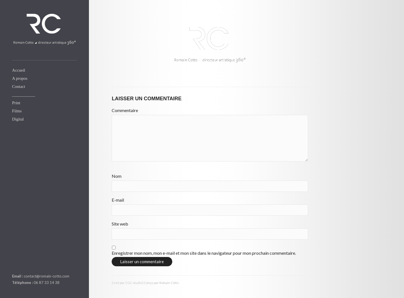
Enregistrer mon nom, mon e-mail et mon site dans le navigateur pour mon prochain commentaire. (204, 253)
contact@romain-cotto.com (46, 276)
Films (17, 111)
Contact (18, 86)
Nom (116, 176)
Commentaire (125, 110)
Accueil (18, 70)
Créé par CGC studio (127, 283)
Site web (120, 223)
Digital (18, 119)
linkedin (15, 263)
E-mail (118, 200)
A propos (19, 78)
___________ (23, 94)
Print (16, 103)
